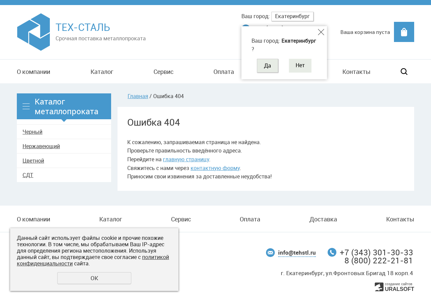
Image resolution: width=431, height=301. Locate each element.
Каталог (102, 72)
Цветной (33, 160)
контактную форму (215, 168)
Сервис (163, 72)
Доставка (323, 219)
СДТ (28, 175)
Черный (32, 131)
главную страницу (186, 159)
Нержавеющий (41, 146)
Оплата (223, 72)
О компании (33, 72)
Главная (138, 96)
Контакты (356, 72)
